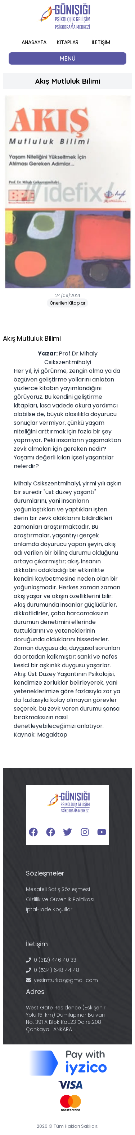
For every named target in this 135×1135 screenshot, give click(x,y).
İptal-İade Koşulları (49, 909)
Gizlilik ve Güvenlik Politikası (60, 899)
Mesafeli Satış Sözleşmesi (58, 889)
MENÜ (68, 58)
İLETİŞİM (101, 42)
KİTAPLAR (67, 42)
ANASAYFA (34, 42)
